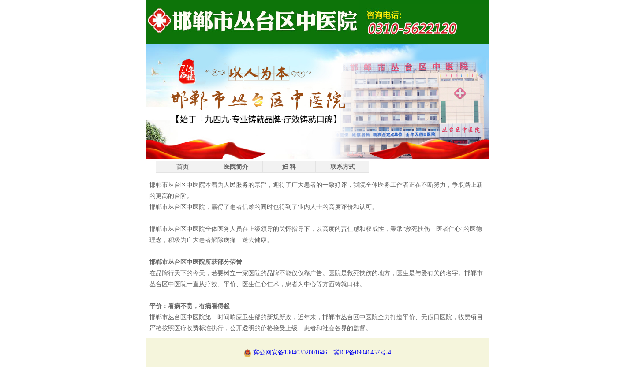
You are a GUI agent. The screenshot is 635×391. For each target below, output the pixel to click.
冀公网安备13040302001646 (285, 352)
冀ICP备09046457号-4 (362, 352)
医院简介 (236, 167)
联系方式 (342, 167)
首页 (182, 167)
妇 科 (289, 167)
